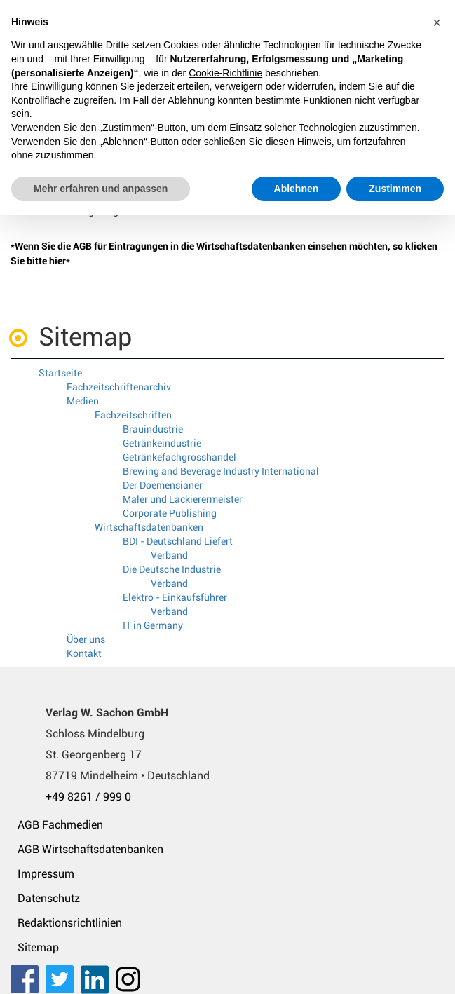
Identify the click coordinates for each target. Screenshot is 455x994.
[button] (437, 22)
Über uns (86, 639)
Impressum (46, 873)
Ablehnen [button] (296, 188)
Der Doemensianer (163, 485)
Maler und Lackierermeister (183, 499)
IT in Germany (153, 625)
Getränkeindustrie (162, 443)
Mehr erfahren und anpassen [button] (101, 188)
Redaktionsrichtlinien (70, 923)
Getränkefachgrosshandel (179, 457)
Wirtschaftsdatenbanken (149, 527)
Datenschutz (49, 898)
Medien (83, 401)
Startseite (60, 373)
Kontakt (84, 653)
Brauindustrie (153, 429)
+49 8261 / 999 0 (88, 796)
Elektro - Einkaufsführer (175, 597)
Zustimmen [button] (395, 188)
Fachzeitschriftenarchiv (119, 387)
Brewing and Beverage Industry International (221, 471)
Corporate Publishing (170, 513)
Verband (169, 555)
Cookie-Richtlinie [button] (225, 73)
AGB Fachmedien (60, 824)
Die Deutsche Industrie (172, 569)
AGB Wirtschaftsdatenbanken (90, 849)
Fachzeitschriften (133, 415)
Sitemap (38, 947)
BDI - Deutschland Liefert (178, 541)
